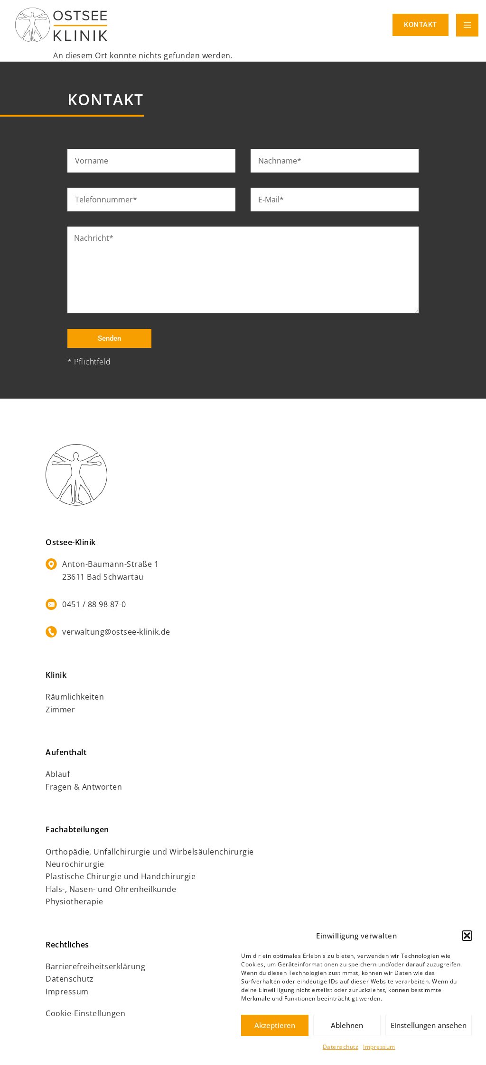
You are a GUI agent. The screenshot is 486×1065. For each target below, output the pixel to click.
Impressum (379, 1047)
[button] (467, 935)
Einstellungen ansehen (429, 1025)
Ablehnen (347, 1025)
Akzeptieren (274, 1025)
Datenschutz (341, 1047)
